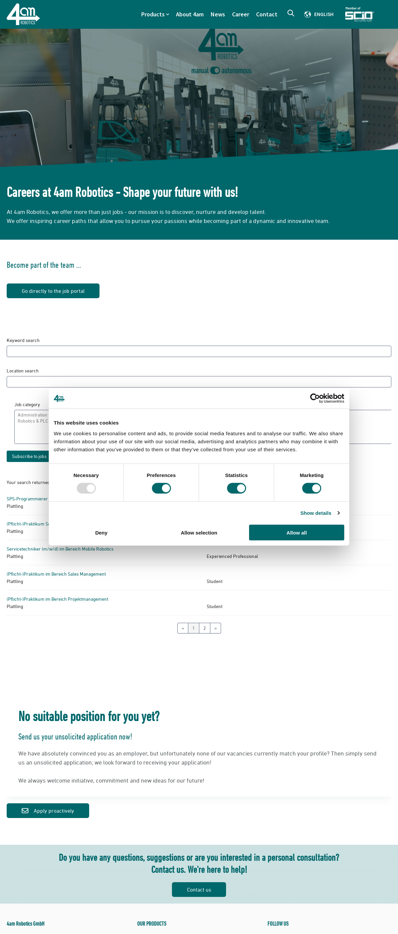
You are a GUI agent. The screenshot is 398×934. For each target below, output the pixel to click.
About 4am (190, 14)
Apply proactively (48, 810)
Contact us (199, 890)
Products (153, 14)
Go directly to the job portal (53, 291)
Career (240, 14)
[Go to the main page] (23, 14)
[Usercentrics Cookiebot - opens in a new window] (315, 398)
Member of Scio (368, 14)
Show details (316, 513)
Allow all (296, 532)
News (218, 14)
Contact (266, 14)
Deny (101, 532)
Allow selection (199, 532)
